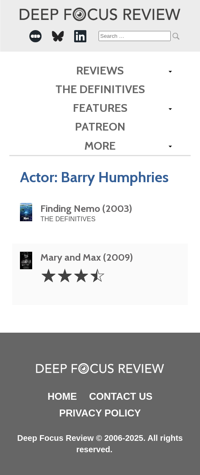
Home (62, 396)
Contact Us (121, 396)
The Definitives (100, 89)
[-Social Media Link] (35, 36)
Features (100, 108)
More (100, 146)
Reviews (100, 70)
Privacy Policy (100, 412)
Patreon (100, 126)
